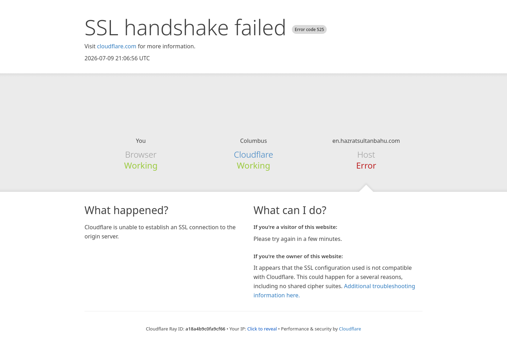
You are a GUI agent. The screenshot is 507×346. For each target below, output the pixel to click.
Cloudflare (253, 154)
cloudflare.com (116, 46)
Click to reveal (262, 329)
